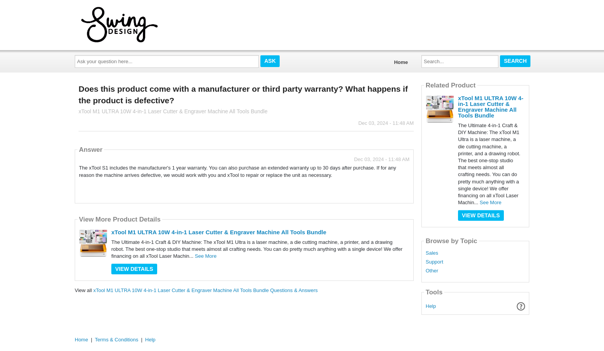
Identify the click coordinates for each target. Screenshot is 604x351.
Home (401, 62)
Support (434, 262)
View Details (134, 269)
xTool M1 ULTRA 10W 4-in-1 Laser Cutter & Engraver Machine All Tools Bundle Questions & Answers (205, 290)
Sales (432, 253)
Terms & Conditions (116, 340)
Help (431, 306)
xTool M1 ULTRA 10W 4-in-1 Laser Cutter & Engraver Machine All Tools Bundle (218, 232)
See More (205, 256)
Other (432, 271)
